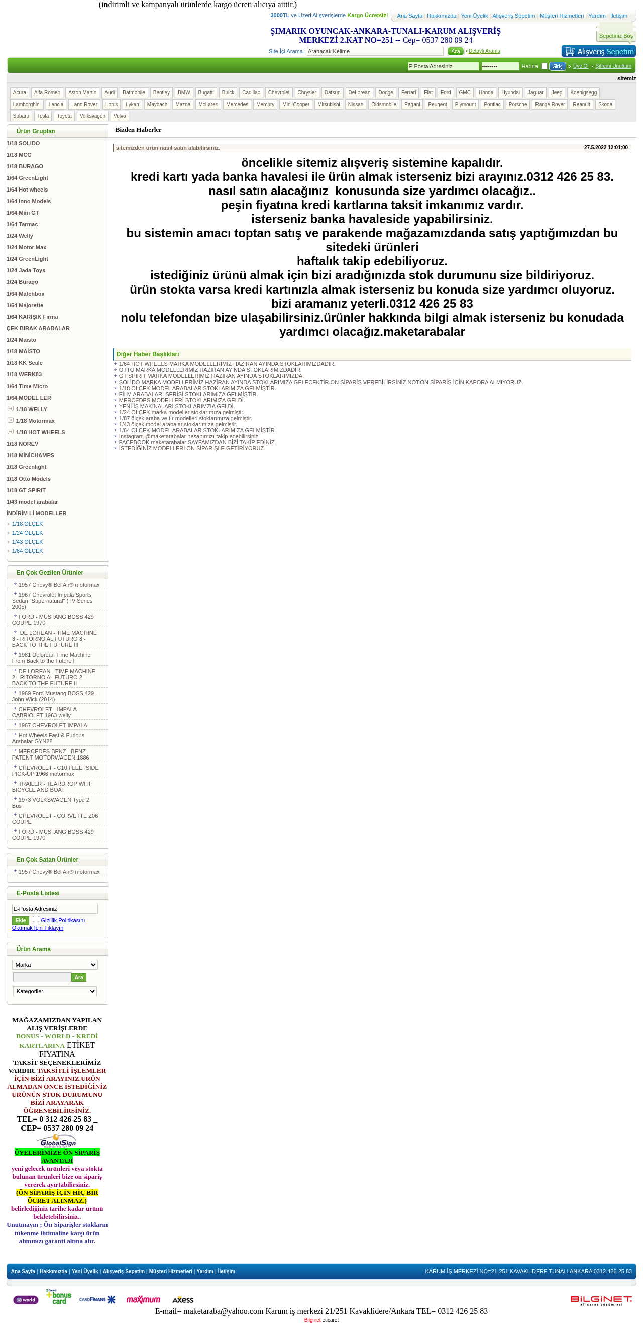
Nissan (356, 104)
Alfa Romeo (47, 93)
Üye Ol (581, 66)
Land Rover (84, 104)
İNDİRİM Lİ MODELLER (37, 513)
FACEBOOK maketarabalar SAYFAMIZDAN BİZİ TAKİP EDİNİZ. (197, 442)
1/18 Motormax (31, 421)
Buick (228, 93)
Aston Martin (82, 93)
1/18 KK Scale (25, 363)
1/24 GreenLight (27, 259)
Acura (19, 93)
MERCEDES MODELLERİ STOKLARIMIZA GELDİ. (182, 400)
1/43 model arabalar (32, 502)
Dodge (385, 93)
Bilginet (312, 1320)
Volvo (120, 116)
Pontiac (492, 104)
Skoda (605, 104)
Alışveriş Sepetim (514, 16)
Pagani (412, 104)
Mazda (182, 104)
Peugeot (437, 104)
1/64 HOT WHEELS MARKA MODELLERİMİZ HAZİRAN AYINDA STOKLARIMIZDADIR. (227, 364)
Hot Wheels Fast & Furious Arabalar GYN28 (48, 738)
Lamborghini (27, 104)
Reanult (581, 104)
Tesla (43, 116)
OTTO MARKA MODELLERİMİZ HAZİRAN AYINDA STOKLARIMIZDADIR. (210, 370)
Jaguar (536, 93)
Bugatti (206, 93)
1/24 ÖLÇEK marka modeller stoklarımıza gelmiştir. (181, 412)
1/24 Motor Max (26, 247)
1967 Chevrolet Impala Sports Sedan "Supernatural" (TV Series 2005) (52, 601)
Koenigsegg (583, 93)
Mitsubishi (328, 104)
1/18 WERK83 (24, 374)
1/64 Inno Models (29, 201)
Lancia (56, 104)
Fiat (428, 93)
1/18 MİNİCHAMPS (30, 455)
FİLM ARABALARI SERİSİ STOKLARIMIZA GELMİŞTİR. (188, 394)
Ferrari (408, 93)
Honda (486, 93)
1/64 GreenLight (27, 178)
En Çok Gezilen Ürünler (50, 572)
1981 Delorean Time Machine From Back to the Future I (51, 658)
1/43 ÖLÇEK (25, 542)
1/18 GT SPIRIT (26, 490)
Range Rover (550, 104)
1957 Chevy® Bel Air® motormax (56, 585)
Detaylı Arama (484, 51)
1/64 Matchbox (26, 294)
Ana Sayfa (410, 16)
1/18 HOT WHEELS (36, 432)
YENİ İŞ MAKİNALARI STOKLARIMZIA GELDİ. (177, 406)
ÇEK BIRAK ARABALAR (38, 328)
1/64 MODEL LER (29, 398)
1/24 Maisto (21, 340)
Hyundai (510, 93)
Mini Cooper (295, 104)
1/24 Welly (20, 236)
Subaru (21, 116)
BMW (184, 93)
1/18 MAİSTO (23, 351)
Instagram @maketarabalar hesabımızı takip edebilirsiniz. (189, 436)
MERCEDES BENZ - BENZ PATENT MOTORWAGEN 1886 (50, 754)
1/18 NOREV (23, 444)
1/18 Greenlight (26, 467)
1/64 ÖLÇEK (25, 551)
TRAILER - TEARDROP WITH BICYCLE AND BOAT (52, 787)
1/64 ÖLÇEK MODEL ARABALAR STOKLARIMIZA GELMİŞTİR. (197, 430)
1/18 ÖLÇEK (25, 524)
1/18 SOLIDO (23, 143)
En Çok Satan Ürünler (47, 859)
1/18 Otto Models (29, 479)
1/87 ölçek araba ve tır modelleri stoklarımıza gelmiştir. (185, 418)
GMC (465, 93)
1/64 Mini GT (23, 213)
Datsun (333, 93)
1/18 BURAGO (25, 166)
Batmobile (134, 93)
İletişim (618, 16)
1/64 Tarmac (22, 224)
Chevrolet (279, 93)
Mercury (265, 104)
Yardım (597, 16)
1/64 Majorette (25, 305)
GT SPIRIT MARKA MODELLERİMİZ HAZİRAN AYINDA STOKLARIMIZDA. (211, 376)
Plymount (465, 104)
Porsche (518, 104)
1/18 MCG (19, 155)
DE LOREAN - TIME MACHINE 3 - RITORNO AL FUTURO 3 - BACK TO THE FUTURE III (54, 639)
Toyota (64, 116)
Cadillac (251, 93)
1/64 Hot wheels (27, 189)
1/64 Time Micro (27, 386)
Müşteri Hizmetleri (562, 16)
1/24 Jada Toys (26, 270)
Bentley (161, 93)
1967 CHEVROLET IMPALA (50, 725)
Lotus (111, 104)
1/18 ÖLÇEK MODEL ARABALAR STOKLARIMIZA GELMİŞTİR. (197, 388)
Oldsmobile (383, 104)
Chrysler (307, 93)
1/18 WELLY (27, 409)
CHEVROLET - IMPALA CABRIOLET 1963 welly (44, 712)
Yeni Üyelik (474, 16)
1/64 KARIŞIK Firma (32, 317)
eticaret (330, 1320)
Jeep (557, 93)
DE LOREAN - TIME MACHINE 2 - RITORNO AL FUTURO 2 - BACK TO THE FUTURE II (53, 677)
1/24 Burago (22, 282)
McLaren (208, 104)
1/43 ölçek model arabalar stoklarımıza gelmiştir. (178, 424)
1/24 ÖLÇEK (25, 533)
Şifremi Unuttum (614, 66)
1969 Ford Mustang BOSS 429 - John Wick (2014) (54, 696)
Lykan (132, 104)
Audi (109, 93)
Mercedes (237, 104)
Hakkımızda (442, 16)
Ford (446, 93)
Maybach (157, 104)
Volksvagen (92, 116)
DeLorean (360, 93)
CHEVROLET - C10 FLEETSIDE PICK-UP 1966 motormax (55, 771)
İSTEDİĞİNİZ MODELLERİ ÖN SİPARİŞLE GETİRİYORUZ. (192, 448)
